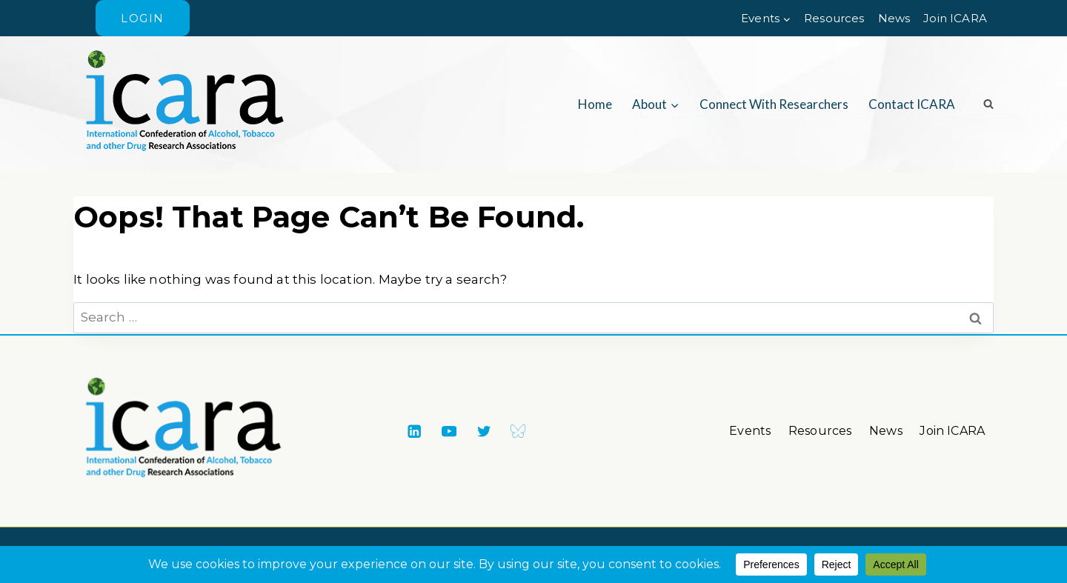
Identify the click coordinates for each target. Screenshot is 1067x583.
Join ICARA (955, 18)
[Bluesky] (518, 431)
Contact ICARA (911, 104)
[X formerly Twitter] (483, 431)
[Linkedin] (414, 431)
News (894, 18)
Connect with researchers (773, 104)
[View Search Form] (983, 104)
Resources (834, 18)
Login (142, 18)
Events (750, 431)
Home (595, 104)
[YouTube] (448, 431)
